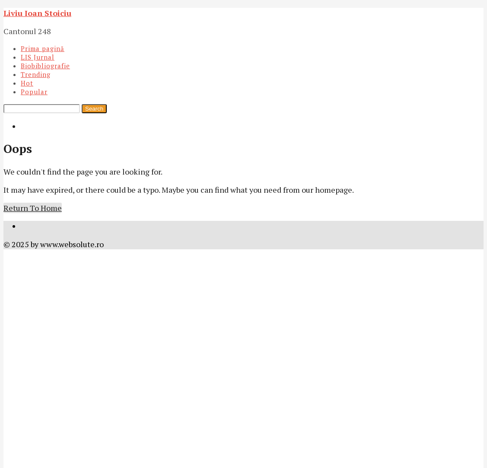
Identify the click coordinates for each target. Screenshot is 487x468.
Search (94, 108)
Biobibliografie (45, 65)
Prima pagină (42, 48)
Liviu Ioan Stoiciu (37, 13)
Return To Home (32, 208)
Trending (36, 74)
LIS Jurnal (37, 57)
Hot (27, 83)
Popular (34, 91)
